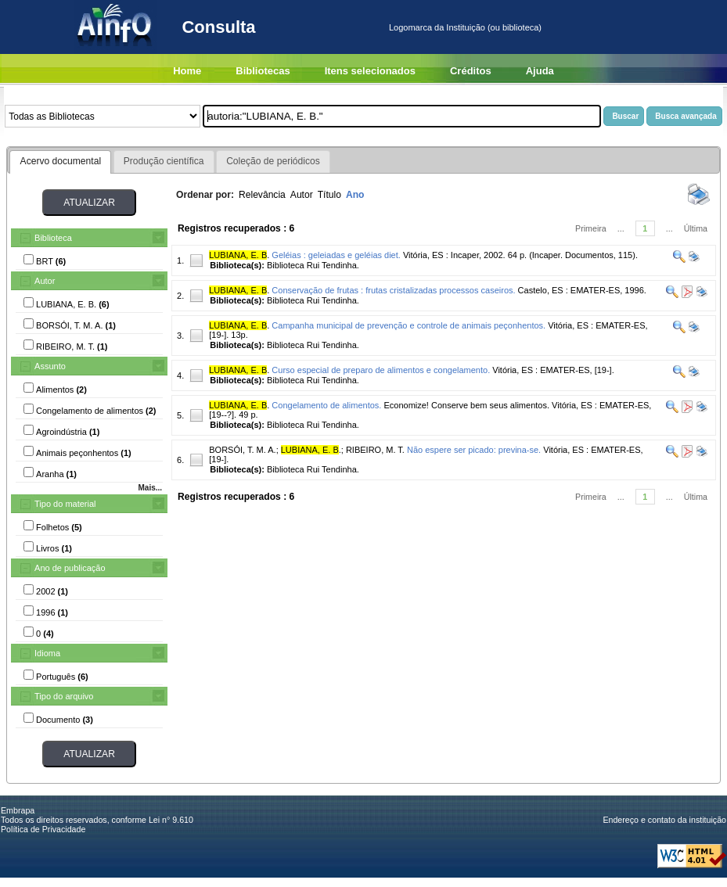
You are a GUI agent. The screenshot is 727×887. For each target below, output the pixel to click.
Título (329, 194)
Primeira (590, 228)
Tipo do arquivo (63, 696)
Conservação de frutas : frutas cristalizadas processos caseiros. (393, 290)
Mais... (150, 487)
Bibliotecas (263, 71)
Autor (44, 280)
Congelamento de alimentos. (326, 405)
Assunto (50, 366)
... (620, 228)
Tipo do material (64, 503)
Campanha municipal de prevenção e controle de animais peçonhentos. (408, 325)
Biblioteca (53, 237)
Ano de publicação (70, 568)
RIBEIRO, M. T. (375, 449)
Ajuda (540, 71)
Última (695, 228)
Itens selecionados (370, 71)
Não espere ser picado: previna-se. (474, 449)
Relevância (262, 194)
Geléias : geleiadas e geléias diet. (336, 255)
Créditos (470, 71)
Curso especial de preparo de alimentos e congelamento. (381, 370)
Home (187, 71)
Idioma (47, 653)
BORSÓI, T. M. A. (242, 449)
